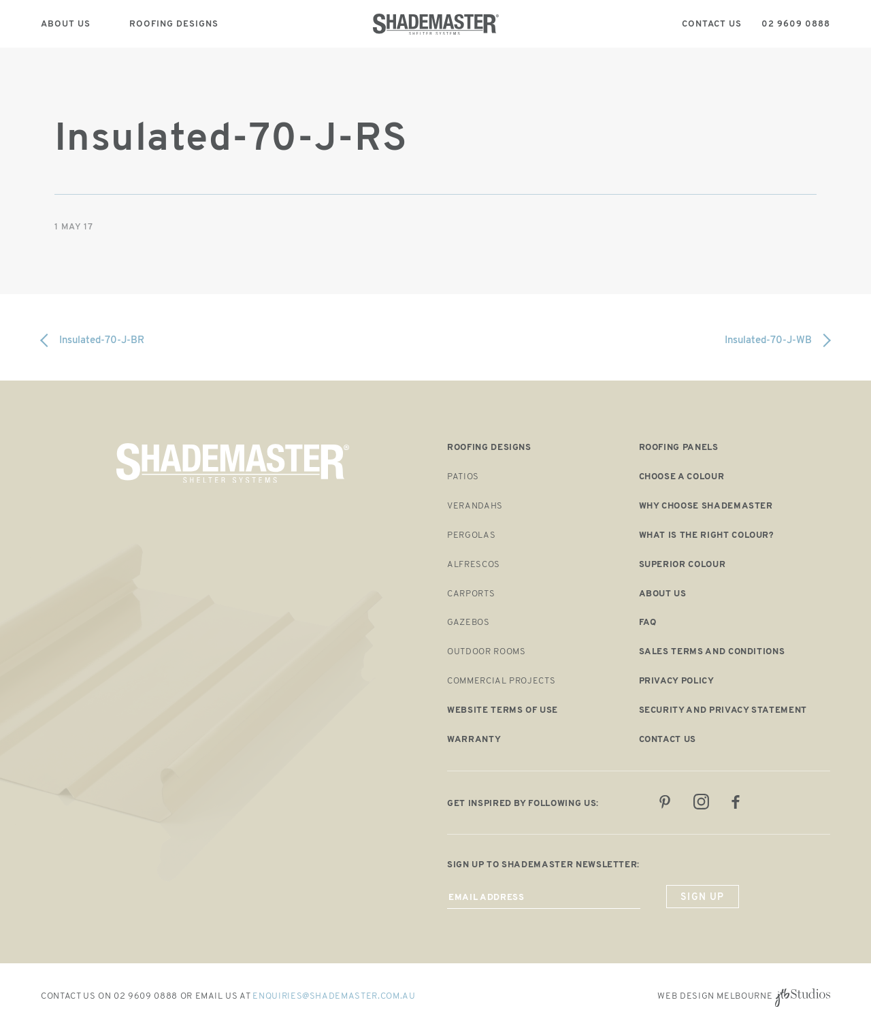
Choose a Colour (682, 476)
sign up (702, 897)
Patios (463, 476)
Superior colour (682, 564)
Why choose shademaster (706, 506)
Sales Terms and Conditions (712, 651)
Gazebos (468, 622)
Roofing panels (679, 447)
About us (663, 594)
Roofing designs (489, 447)
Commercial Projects (501, 681)
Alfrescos (473, 564)
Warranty (474, 739)
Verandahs (475, 506)
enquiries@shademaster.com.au (333, 996)
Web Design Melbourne (714, 996)
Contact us (668, 739)
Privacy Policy (676, 681)
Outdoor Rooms (486, 651)
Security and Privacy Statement (723, 710)
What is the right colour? (706, 535)
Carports (471, 594)
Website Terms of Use (502, 710)
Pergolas (471, 535)
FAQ (648, 622)
